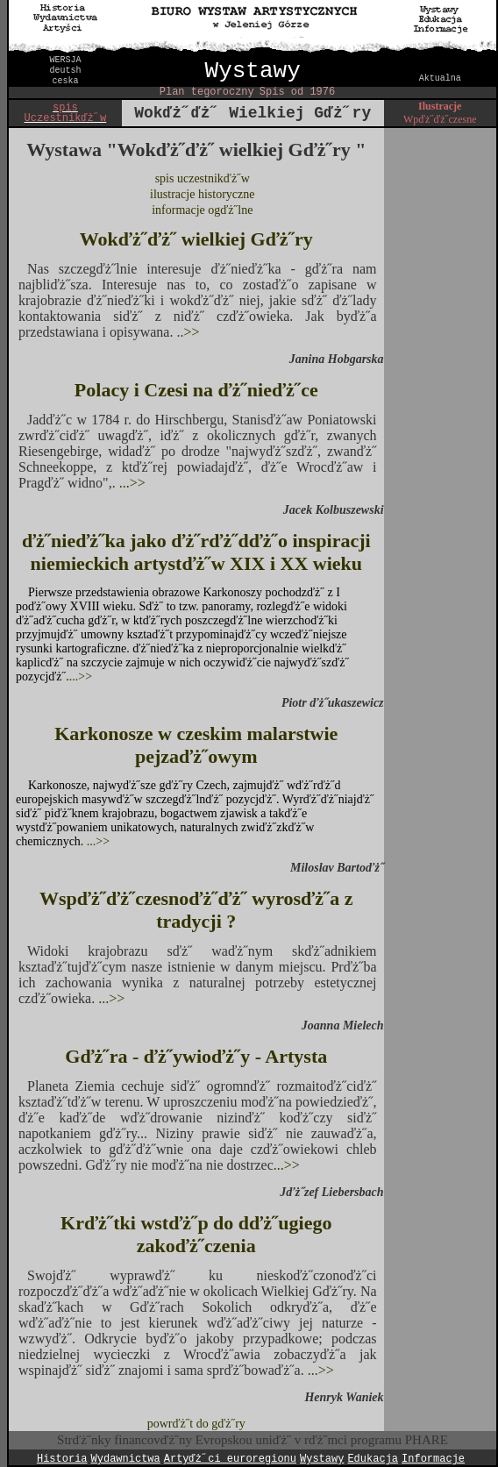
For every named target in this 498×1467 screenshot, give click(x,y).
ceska (65, 81)
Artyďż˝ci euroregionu (230, 1459)
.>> (189, 331)
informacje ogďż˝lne (202, 210)
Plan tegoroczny (207, 92)
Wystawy (253, 71)
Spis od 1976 (297, 92)
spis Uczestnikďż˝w (66, 113)
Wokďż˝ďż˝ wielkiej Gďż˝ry (196, 239)
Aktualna (440, 78)
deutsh (65, 70)
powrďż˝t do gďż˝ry (196, 1423)
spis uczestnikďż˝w (202, 178)
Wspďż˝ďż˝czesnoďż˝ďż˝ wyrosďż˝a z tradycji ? (196, 909)
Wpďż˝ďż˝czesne (439, 119)
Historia (62, 1459)
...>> (131, 482)
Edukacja (372, 1459)
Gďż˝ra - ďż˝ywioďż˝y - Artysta (196, 1056)
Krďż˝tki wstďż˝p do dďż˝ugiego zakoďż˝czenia (195, 1234)
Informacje (433, 1459)
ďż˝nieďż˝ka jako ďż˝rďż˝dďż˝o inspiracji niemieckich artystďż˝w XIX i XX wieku (196, 552)
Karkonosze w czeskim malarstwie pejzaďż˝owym (196, 745)
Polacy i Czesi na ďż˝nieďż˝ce (196, 390)
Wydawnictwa (125, 1459)
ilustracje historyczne (202, 194)
